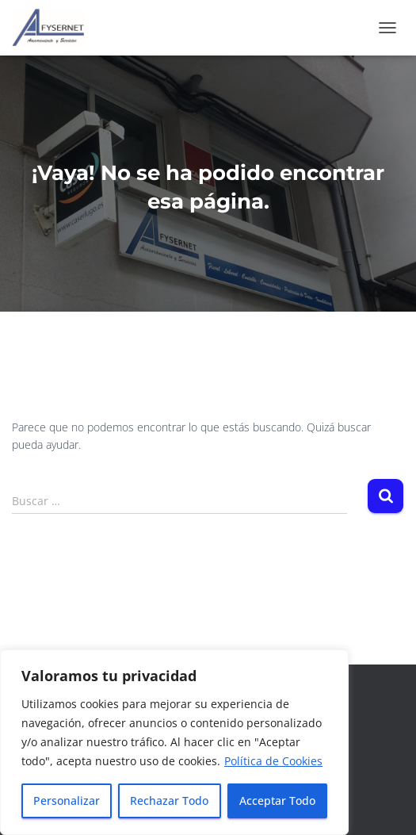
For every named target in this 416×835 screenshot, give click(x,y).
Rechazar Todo (169, 800)
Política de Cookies (273, 760)
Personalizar (66, 800)
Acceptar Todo (277, 800)
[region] (174, 742)
